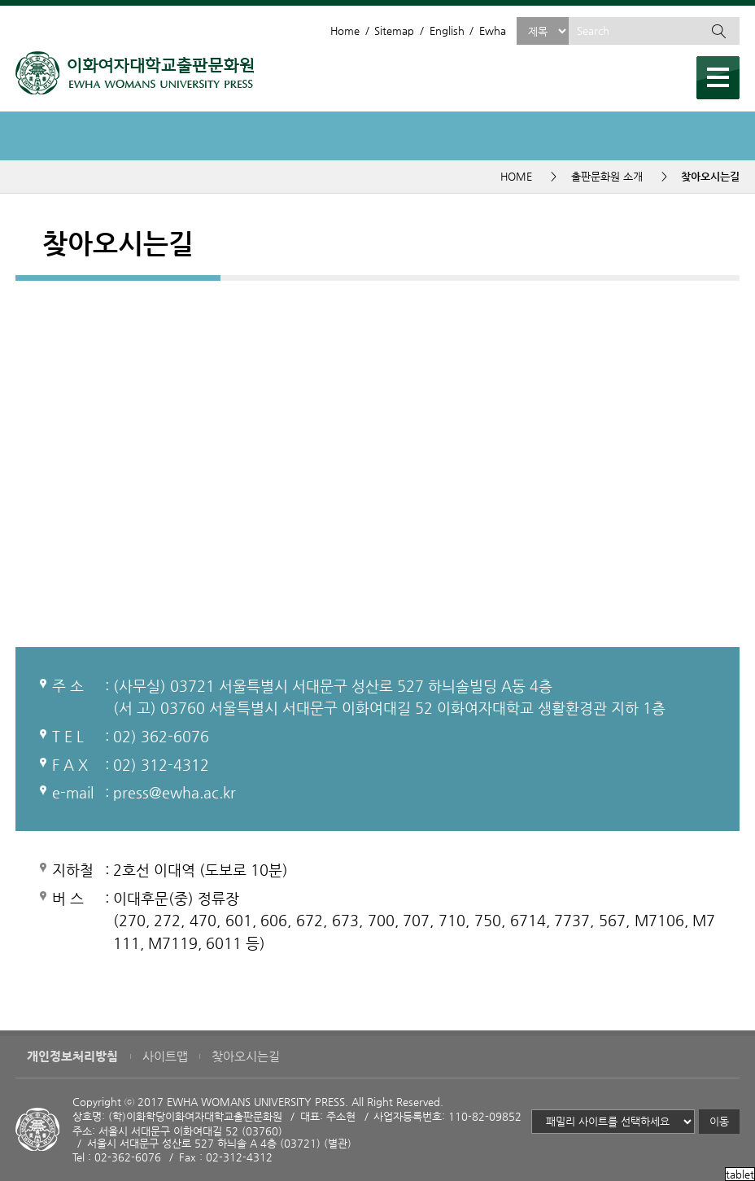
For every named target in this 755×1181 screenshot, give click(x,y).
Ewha (492, 30)
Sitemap (394, 30)
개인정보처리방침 (72, 1056)
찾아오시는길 (246, 1056)
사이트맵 (165, 1056)
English (447, 30)
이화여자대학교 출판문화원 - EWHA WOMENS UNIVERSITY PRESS (134, 72)
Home (345, 30)
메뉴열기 (718, 77)
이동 (719, 1121)
